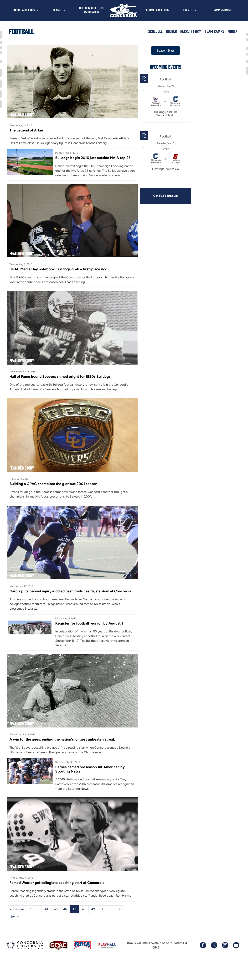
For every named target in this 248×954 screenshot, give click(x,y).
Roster (171, 31)
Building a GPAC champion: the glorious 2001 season (53, 479)
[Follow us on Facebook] (202, 936)
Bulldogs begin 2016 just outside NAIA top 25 (92, 156)
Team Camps (214, 31)
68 (119, 900)
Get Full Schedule (163, 196)
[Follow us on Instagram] (224, 936)
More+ (233, 31)
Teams (57, 10)
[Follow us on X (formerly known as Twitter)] (213, 936)
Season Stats (163, 50)
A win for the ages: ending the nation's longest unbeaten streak (62, 732)
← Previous (17, 900)
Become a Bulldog (157, 9)
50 (102, 900)
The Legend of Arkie (26, 129)
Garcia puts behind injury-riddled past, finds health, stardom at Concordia (70, 585)
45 (56, 900)
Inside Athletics (24, 10)
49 (93, 900)
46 (65, 900)
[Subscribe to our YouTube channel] (235, 936)
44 (46, 900)
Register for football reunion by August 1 (88, 617)
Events (187, 10)
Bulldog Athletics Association (91, 9)
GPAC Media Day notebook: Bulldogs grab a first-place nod (58, 266)
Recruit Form (190, 31)
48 (84, 900)
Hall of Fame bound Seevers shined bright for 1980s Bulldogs (60, 373)
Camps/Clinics (222, 9)
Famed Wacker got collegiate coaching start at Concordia (57, 874)
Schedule (155, 31)
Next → (14, 908)
